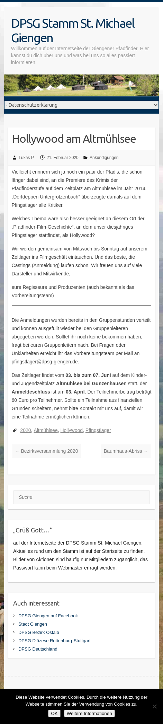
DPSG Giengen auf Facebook (48, 615)
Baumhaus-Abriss (126, 451)
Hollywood (71, 430)
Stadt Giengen (32, 624)
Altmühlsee (45, 430)
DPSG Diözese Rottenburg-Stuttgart (54, 640)
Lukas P (26, 157)
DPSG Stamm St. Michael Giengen (72, 30)
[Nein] (154, 706)
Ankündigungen (104, 157)
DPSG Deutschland (37, 649)
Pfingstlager (98, 430)
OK (54, 713)
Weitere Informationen (89, 713)
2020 (25, 430)
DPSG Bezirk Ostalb (38, 632)
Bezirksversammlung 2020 (46, 451)
